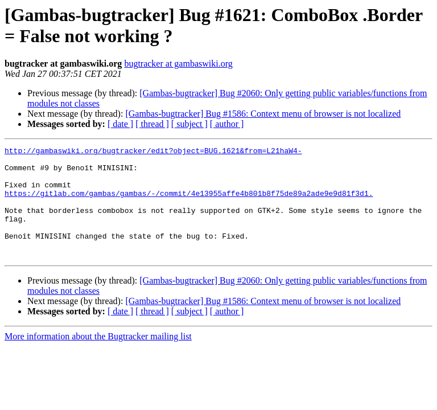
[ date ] (120, 124)
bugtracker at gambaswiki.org (178, 63)
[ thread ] (152, 124)
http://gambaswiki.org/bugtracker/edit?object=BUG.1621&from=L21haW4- (153, 152)
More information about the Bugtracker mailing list (98, 358)
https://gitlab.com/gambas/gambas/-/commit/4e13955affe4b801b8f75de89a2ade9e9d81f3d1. (189, 203)
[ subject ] (189, 124)
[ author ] (227, 124)
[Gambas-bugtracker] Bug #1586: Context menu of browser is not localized (263, 113)
